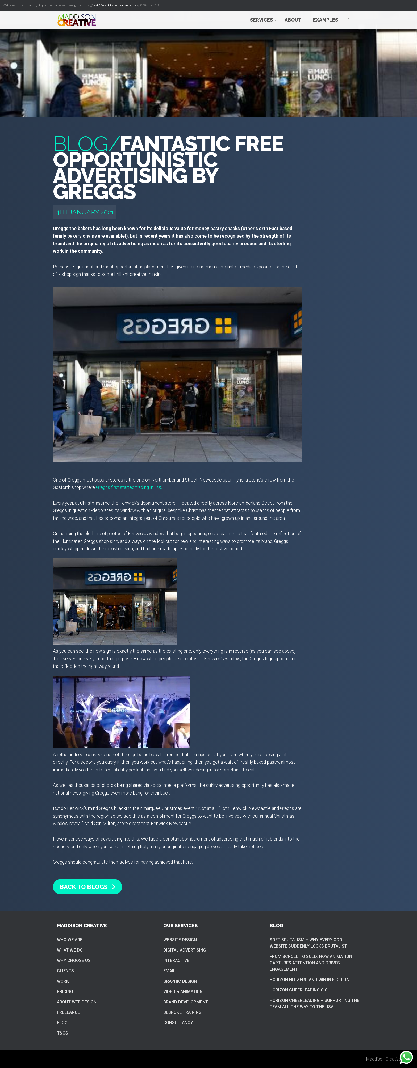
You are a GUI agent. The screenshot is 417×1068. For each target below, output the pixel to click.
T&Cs (62, 1033)
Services (263, 20)
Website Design (180, 939)
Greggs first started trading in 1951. (131, 487)
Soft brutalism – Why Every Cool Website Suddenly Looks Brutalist (308, 943)
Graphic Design (180, 981)
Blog (62, 1022)
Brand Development (185, 1001)
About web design (77, 1001)
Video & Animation (183, 991)
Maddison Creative (383, 1059)
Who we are (69, 939)
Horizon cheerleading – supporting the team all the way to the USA (314, 1003)
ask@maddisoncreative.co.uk (115, 5)
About (295, 20)
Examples (325, 20)
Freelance (68, 1012)
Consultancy (178, 1022)
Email (169, 970)
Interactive (176, 960)
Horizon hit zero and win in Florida (309, 979)
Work (63, 981)
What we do (70, 950)
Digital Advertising (184, 950)
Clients (65, 970)
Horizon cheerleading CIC (299, 990)
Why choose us (74, 960)
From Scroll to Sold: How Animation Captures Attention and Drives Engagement (311, 963)
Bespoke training (182, 1012)
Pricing (65, 991)
